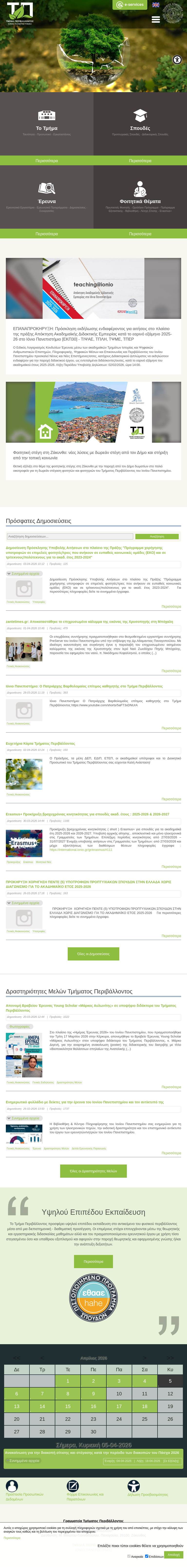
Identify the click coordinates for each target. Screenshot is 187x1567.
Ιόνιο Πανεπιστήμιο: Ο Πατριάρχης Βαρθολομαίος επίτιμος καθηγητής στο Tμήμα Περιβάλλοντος (84, 686)
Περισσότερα (171, 606)
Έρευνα (37, 1148)
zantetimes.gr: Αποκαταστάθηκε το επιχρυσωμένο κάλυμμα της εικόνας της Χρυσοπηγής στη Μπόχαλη (89, 622)
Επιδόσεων (156, 1556)
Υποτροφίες (39, 602)
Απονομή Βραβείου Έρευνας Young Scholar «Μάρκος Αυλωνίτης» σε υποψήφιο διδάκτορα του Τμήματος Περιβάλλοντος (91, 1008)
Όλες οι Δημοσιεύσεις (93, 954)
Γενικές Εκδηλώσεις (43, 1082)
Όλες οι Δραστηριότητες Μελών (93, 1171)
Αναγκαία (137, 1556)
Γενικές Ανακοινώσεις (18, 602)
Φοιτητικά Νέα (43, 862)
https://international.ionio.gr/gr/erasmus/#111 (81, 850)
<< (16, 1357)
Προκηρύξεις (13, 862)
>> (170, 1357)
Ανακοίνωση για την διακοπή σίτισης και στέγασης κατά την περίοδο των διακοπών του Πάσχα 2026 (92, 1452)
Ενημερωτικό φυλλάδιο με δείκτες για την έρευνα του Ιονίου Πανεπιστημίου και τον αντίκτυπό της (85, 1102)
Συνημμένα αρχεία (25, 574)
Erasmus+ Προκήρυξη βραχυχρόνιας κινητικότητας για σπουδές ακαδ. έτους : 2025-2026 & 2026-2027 (87, 814)
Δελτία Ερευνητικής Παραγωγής (89, 1148)
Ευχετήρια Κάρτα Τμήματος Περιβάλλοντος (40, 743)
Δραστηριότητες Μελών (69, 1082)
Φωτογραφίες (19, 1026)
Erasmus (28, 862)
